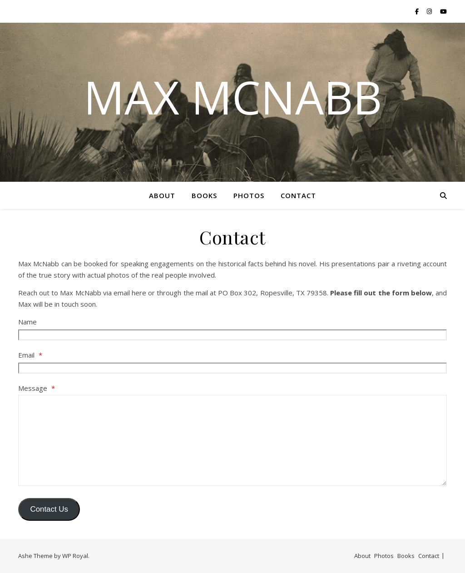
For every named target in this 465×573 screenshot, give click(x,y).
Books (204, 195)
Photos (248, 195)
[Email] (232, 368)
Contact (298, 195)
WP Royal (75, 556)
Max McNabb (233, 97)
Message (36, 388)
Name (27, 321)
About (162, 195)
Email (30, 354)
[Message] (232, 440)
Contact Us (49, 509)
